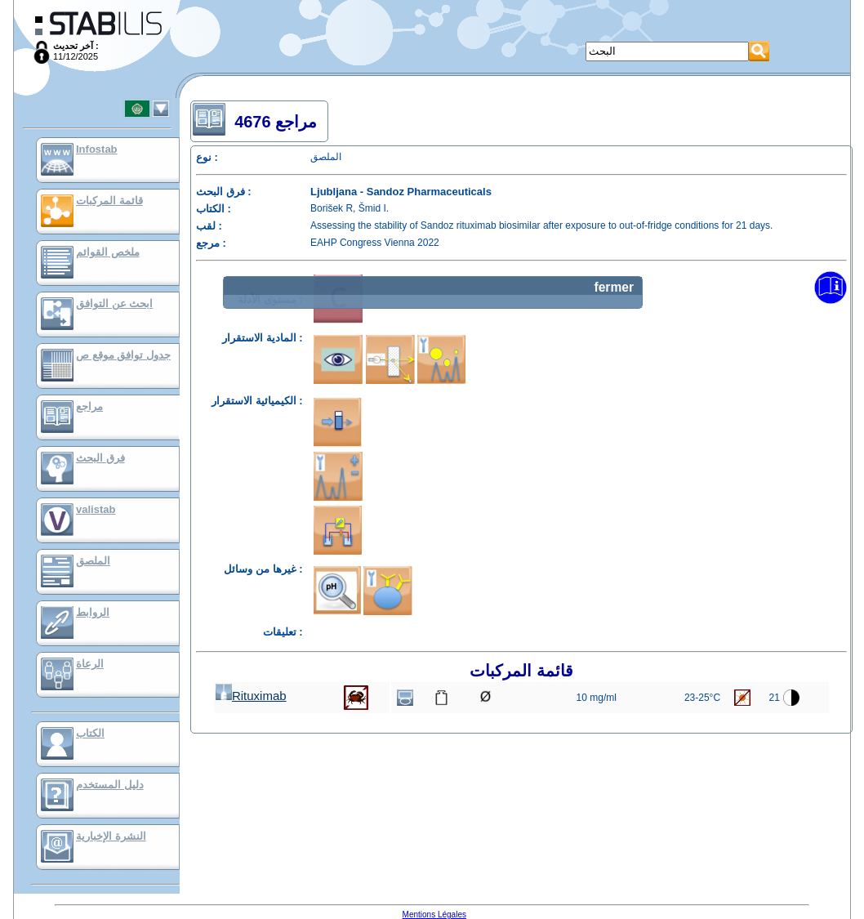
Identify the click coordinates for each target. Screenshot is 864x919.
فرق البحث (100, 458)
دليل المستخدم (110, 784)
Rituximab (251, 696)
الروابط (92, 612)
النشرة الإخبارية (111, 836)
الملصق (93, 561)
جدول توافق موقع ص (123, 355)
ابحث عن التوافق (114, 303)
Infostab (97, 149)
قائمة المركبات (109, 200)
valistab (95, 509)
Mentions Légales (434, 914)
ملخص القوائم (108, 252)
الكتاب (90, 733)
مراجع (89, 406)
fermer (614, 287)
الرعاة (90, 664)
